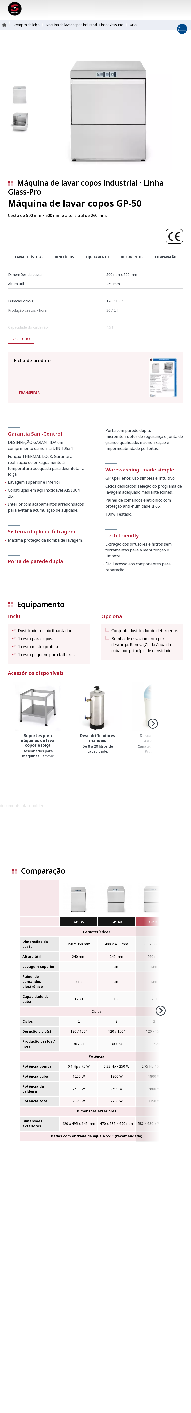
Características (29, 257)
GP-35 (79, 921)
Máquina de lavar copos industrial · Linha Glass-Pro (86, 187)
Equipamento (97, 257)
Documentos (132, 257)
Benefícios (64, 257)
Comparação (165, 257)
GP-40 (116, 921)
